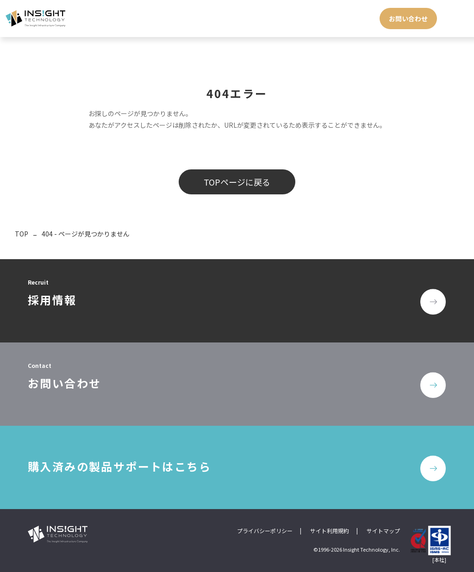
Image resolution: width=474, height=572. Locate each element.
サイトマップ (383, 531)
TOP (21, 233)
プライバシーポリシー (265, 531)
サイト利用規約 (329, 531)
